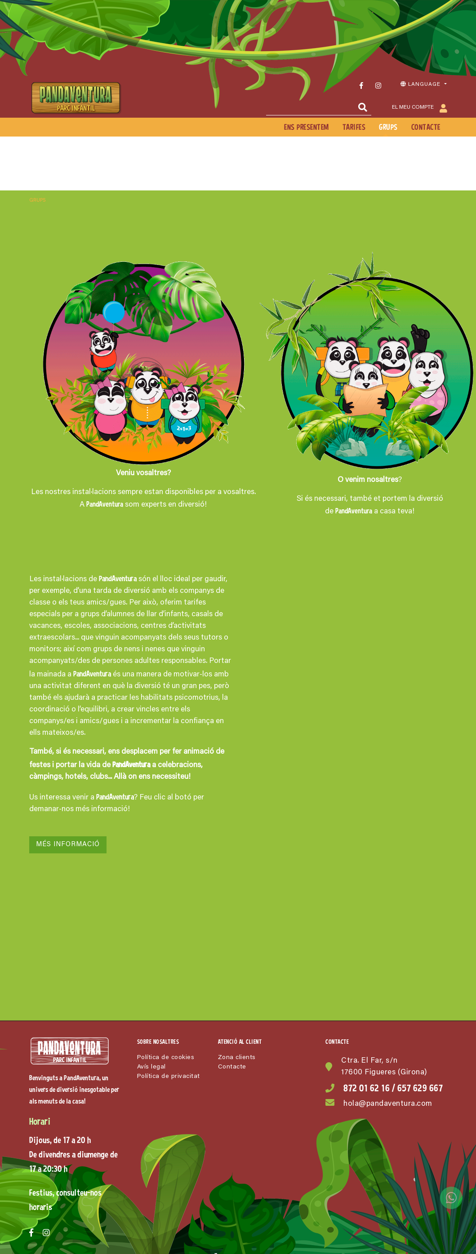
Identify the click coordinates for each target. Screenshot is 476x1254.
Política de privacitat (168, 1076)
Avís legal (151, 1067)
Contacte (232, 1067)
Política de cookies (166, 1058)
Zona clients (237, 1058)
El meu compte (419, 108)
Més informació (68, 844)
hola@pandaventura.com (387, 1104)
